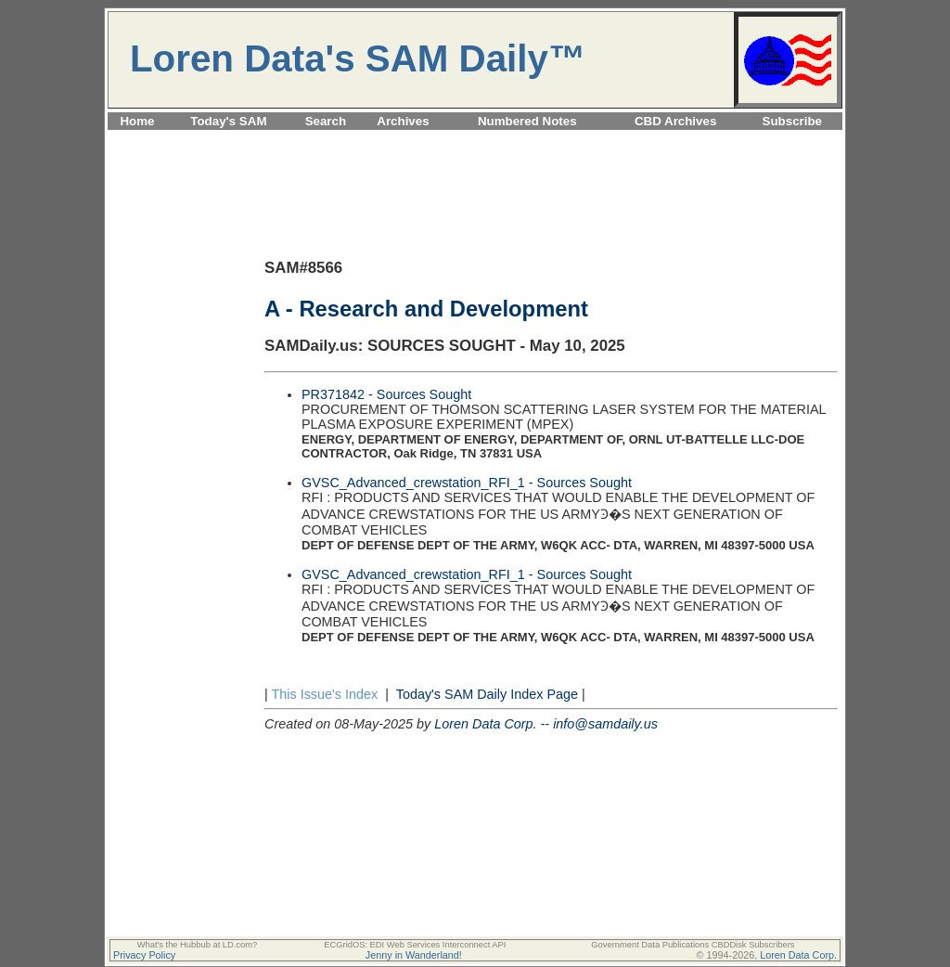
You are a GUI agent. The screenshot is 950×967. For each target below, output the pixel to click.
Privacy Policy (144, 955)
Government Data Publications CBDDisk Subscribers (692, 944)
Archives (403, 121)
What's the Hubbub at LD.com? (197, 944)
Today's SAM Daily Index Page (487, 694)
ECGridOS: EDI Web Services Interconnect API (415, 944)
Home (137, 121)
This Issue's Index (324, 694)
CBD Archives (675, 121)
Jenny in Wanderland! (414, 955)
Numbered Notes (527, 121)
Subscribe (792, 121)
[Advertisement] (475, 141)
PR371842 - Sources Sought (386, 394)
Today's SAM (228, 121)
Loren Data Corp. (485, 723)
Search (325, 121)
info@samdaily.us (605, 723)
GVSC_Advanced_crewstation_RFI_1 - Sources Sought (467, 482)
